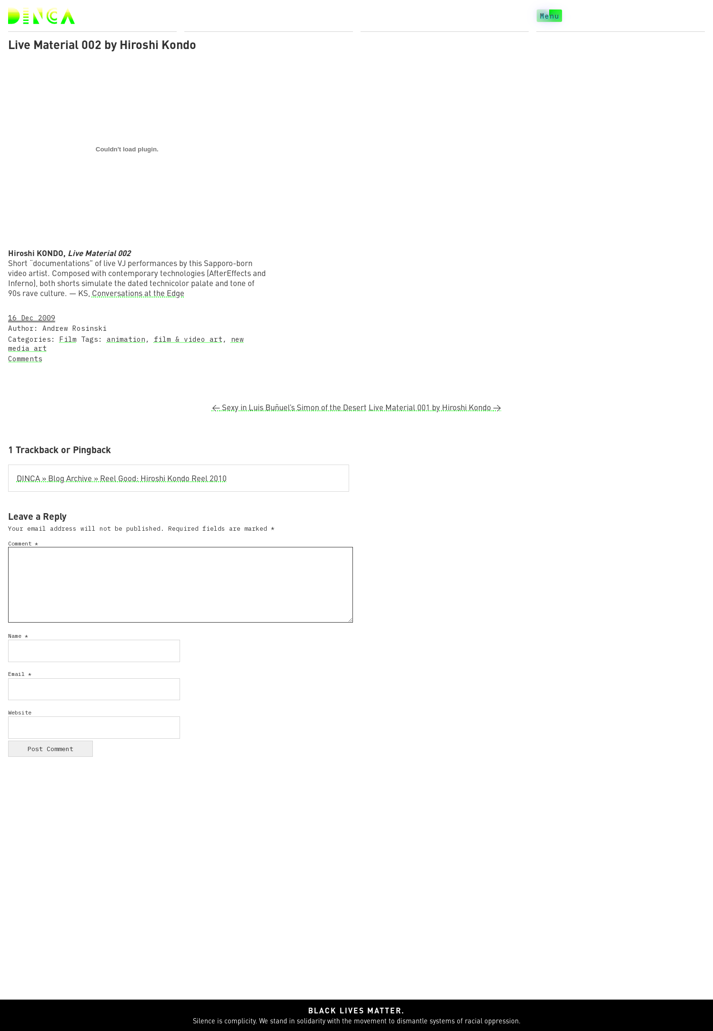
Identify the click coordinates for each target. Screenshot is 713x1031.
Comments (25, 358)
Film (68, 339)
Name (18, 635)
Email (19, 673)
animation (126, 339)
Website (19, 712)
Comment (23, 543)
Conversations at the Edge (138, 293)
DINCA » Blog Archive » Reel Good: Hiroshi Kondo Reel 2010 (122, 478)
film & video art (188, 339)
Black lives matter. (356, 1010)
